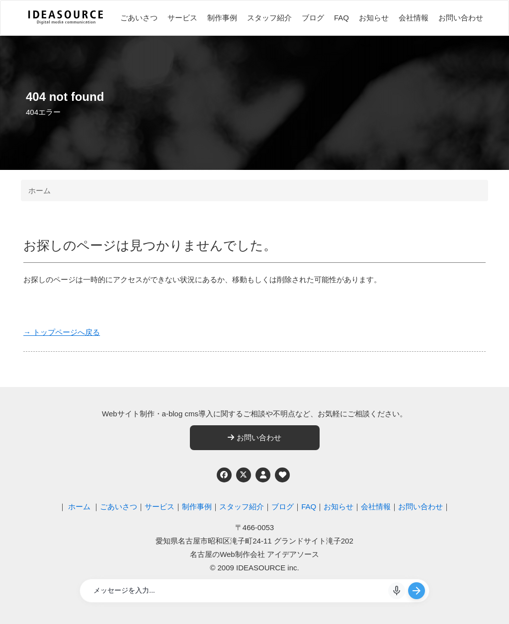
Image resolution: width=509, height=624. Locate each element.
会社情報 (413, 17)
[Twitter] (243, 475)
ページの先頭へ (488, 603)
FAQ (341, 17)
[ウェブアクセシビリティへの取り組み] (282, 475)
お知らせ (374, 17)
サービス (182, 17)
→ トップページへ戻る (61, 332)
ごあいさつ (139, 17)
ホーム (39, 190)
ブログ (313, 17)
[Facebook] (224, 475)
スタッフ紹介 (269, 17)
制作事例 (222, 17)
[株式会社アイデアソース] (65, 22)
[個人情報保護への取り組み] (262, 475)
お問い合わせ (460, 17)
